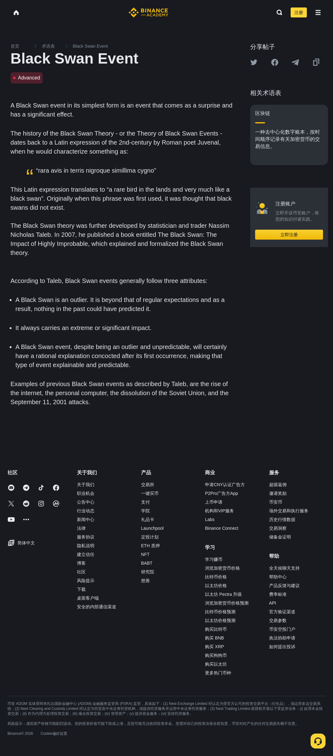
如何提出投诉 (282, 646)
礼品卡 (147, 519)
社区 (81, 571)
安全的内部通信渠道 (96, 606)
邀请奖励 (278, 493)
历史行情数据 (282, 519)
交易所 (147, 484)
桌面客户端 (88, 598)
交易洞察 (278, 528)
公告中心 (85, 502)
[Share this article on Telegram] (295, 62)
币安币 (275, 502)
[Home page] (148, 12)
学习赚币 (213, 559)
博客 (81, 563)
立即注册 (289, 234)
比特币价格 (216, 576)
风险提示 (85, 580)
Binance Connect (221, 528)
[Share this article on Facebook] (274, 62)
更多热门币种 (218, 672)
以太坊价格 (216, 585)
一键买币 (150, 493)
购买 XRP (214, 646)
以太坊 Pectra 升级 (223, 594)
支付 (145, 502)
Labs (209, 519)
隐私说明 (85, 545)
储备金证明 (280, 536)
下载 (81, 589)
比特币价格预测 (220, 611)
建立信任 (85, 554)
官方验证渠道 (282, 611)
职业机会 (85, 493)
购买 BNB (214, 637)
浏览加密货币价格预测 (227, 602)
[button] (318, 12)
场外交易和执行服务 (288, 510)
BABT (147, 563)
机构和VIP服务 (219, 510)
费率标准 (278, 594)
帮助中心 (278, 576)
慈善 (145, 580)
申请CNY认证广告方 (225, 484)
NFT (145, 554)
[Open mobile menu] (318, 12)
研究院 (147, 571)
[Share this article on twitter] (254, 62)
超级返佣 (278, 484)
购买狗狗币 (216, 655)
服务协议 (85, 536)
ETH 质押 (150, 545)
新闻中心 (85, 519)
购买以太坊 (216, 664)
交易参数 (278, 620)
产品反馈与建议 (284, 585)
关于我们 (85, 484)
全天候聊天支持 (284, 568)
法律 (81, 528)
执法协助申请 (282, 637)
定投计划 (150, 536)
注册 (298, 12)
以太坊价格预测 (220, 620)
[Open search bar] (277, 12)
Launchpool (152, 528)
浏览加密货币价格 (222, 568)
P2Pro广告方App (221, 493)
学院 (145, 510)
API (272, 602)
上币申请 (213, 502)
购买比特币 (216, 629)
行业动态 (85, 510)
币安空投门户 (282, 629)
